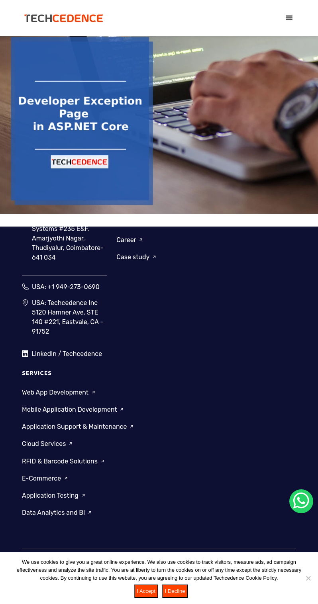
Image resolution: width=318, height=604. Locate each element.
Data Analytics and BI (57, 512)
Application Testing (54, 495)
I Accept (146, 591)
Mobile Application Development (73, 409)
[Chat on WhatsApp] (301, 501)
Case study (136, 257)
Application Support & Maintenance (78, 426)
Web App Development (59, 392)
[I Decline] (308, 578)
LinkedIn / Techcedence (62, 354)
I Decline (175, 591)
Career (130, 240)
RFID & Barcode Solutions (64, 461)
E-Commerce (45, 478)
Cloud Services (48, 444)
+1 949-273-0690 (74, 287)
